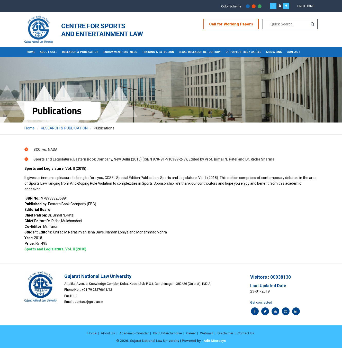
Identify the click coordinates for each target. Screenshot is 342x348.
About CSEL (47, 52)
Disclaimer (225, 333)
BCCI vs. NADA (45, 149)
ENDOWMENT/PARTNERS (117, 52)
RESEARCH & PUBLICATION (78, 52)
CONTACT (285, 52)
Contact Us (246, 333)
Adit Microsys (215, 340)
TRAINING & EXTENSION (153, 52)
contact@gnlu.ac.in (89, 302)
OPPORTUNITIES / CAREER (237, 52)
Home (31, 52)
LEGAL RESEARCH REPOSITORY (194, 52)
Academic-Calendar (134, 333)
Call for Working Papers (231, 24)
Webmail (206, 333)
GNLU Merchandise (167, 333)
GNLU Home (305, 6)
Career (191, 333)
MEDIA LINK (267, 52)
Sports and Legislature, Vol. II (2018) (55, 249)
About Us (108, 333)
